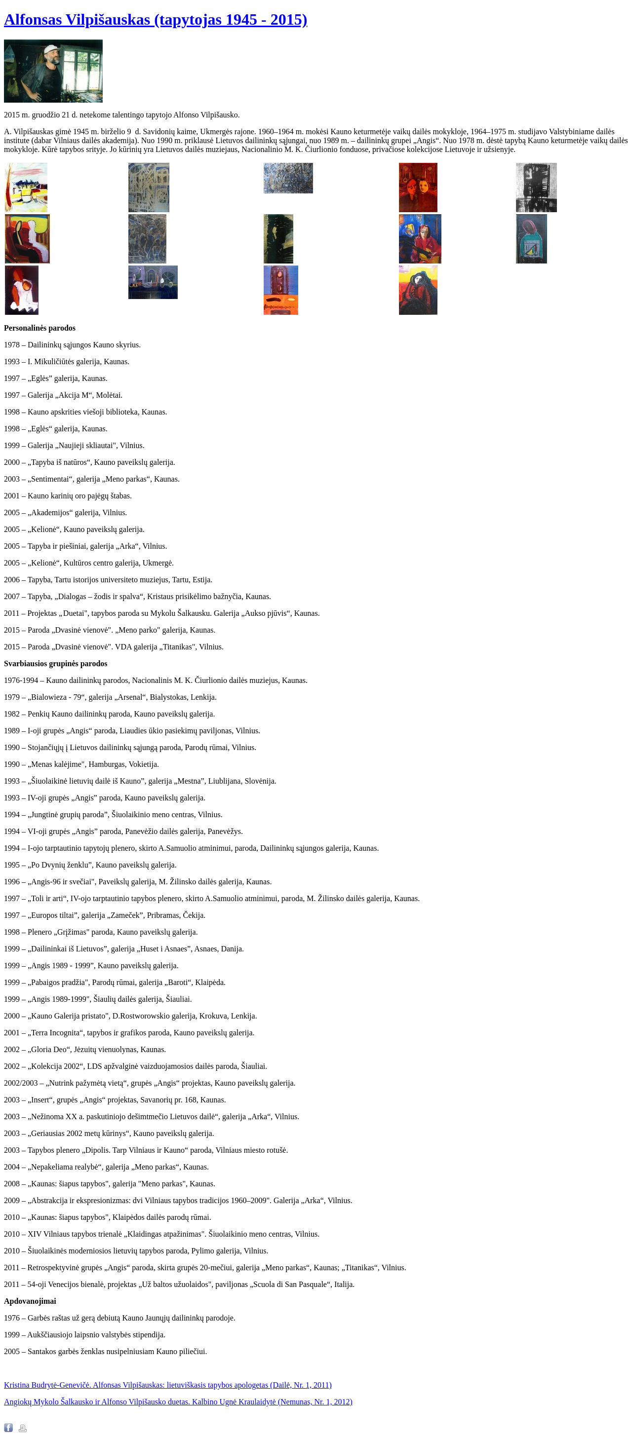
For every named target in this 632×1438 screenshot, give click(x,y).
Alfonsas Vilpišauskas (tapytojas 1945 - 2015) (155, 19)
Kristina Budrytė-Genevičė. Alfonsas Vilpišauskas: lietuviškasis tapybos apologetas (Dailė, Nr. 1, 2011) (168, 1385)
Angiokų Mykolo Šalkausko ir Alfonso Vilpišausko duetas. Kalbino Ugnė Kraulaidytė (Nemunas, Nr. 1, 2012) (178, 1402)
